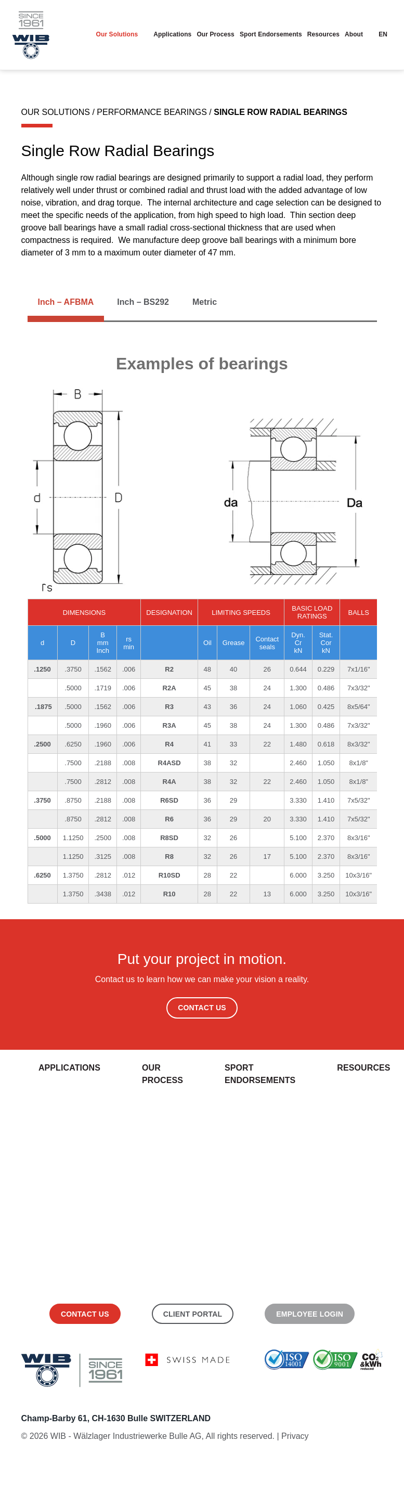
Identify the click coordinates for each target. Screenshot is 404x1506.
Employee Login (309, 1314)
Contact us (85, 1314)
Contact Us (202, 1007)
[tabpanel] (202, 628)
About (354, 34)
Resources (324, 34)
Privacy (294, 1436)
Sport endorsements (273, 34)
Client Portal (193, 1314)
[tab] (66, 302)
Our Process (218, 34)
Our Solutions (121, 34)
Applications (176, 34)
